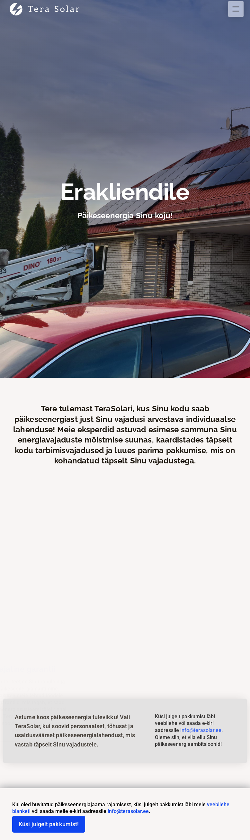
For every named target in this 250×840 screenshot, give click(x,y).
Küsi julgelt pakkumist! (49, 824)
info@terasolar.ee (200, 730)
